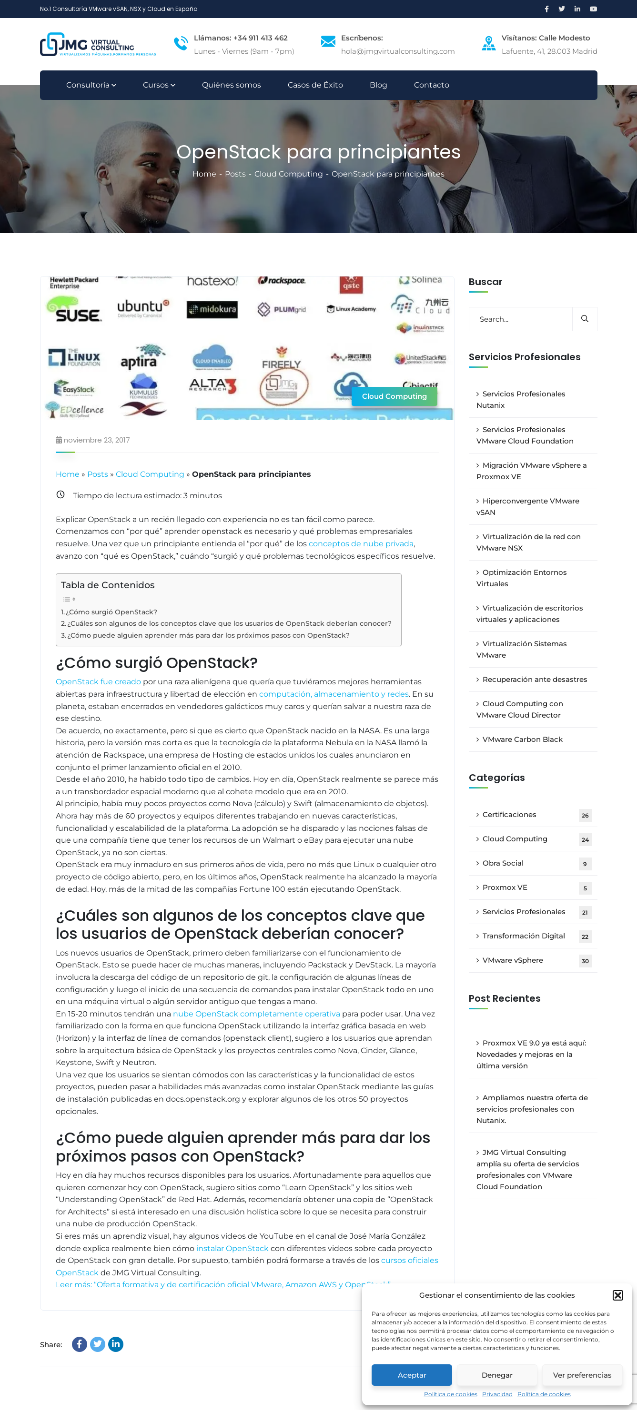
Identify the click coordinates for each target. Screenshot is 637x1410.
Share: (51, 1345)
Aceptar (412, 1375)
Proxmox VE (537, 888)
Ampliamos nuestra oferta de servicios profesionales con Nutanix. (532, 1109)
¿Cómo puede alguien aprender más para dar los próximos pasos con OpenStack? (208, 635)
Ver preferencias (582, 1375)
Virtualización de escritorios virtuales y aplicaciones (529, 613)
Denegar (497, 1375)
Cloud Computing (288, 173)
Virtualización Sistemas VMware (521, 649)
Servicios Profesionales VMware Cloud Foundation (525, 435)
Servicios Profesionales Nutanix (521, 399)
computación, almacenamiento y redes (334, 694)
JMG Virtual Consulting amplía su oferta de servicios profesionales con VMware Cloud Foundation (527, 1169)
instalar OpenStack (231, 1248)
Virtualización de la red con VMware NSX (528, 542)
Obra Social (537, 864)
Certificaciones (537, 815)
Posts (235, 173)
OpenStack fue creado (98, 681)
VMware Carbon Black (523, 739)
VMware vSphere (537, 961)
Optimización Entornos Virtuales (521, 578)
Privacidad (497, 1394)
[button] (618, 1295)
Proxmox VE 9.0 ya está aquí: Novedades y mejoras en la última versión (531, 1054)
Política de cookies (450, 1394)
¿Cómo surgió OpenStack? (111, 612)
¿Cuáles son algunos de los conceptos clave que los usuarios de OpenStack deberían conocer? (229, 623)
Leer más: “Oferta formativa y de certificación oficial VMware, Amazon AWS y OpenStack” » (226, 1284)
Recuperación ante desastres (535, 679)
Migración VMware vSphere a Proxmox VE (531, 471)
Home (204, 173)
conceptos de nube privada (361, 543)
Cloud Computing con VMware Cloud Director (519, 709)
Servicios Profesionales (537, 912)
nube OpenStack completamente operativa (256, 1013)
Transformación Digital (537, 936)
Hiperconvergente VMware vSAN (527, 506)
